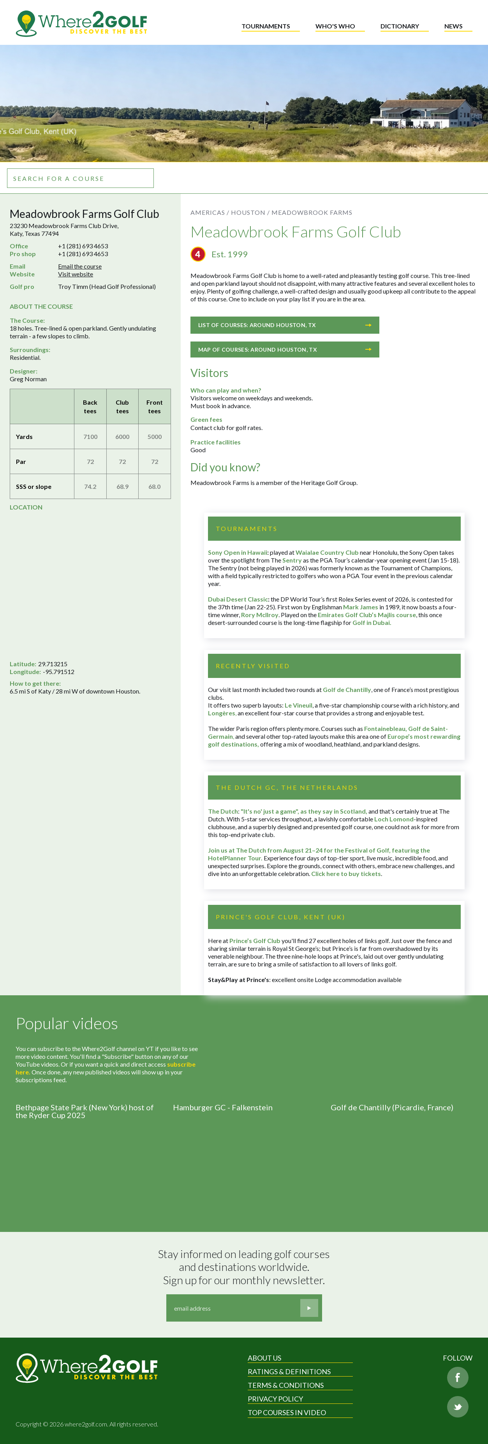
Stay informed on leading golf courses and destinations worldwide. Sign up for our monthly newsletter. (245, 1267)
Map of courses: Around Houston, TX (285, 349)
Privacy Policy (275, 1398)
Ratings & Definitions (289, 1371)
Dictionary (400, 26)
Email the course (80, 266)
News (453, 26)
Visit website (75, 274)
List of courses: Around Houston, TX (285, 325)
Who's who (335, 26)
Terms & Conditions (286, 1385)
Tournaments (265, 26)
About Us (264, 1358)
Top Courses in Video (287, 1412)
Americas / (209, 212)
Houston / (250, 212)
